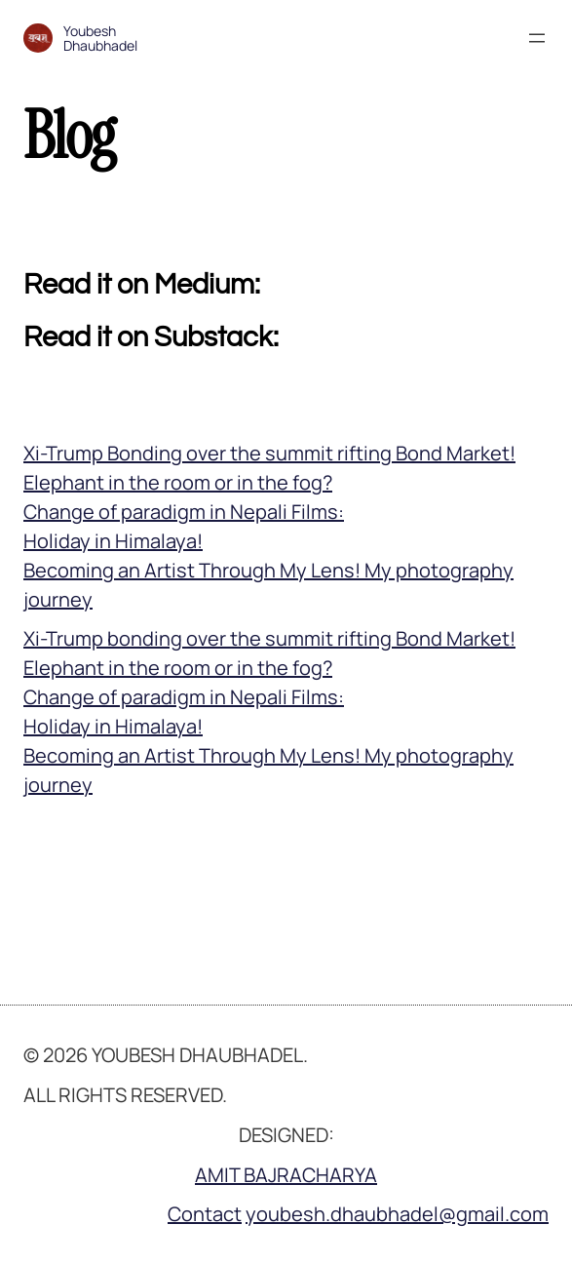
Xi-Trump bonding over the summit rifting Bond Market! (269, 638)
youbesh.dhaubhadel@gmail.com (397, 1214)
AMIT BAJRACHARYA (286, 1175)
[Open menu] (537, 38)
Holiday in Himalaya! (113, 541)
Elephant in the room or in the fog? (177, 482)
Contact (205, 1214)
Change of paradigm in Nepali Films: (183, 511)
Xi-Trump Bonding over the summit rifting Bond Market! (269, 453)
